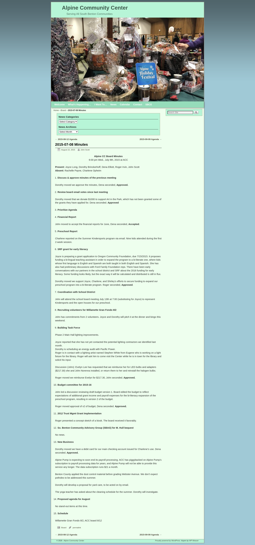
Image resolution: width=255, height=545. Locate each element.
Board (63, 110)
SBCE (148, 104)
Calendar (125, 104)
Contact (137, 104)
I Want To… (100, 104)
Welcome (59, 104)
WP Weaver (194, 541)
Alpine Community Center (95, 8)
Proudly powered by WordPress (167, 541)
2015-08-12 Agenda (66, 139)
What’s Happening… (79, 104)
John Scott (85, 150)
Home (56, 110)
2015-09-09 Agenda (151, 139)
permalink (77, 527)
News (113, 104)
